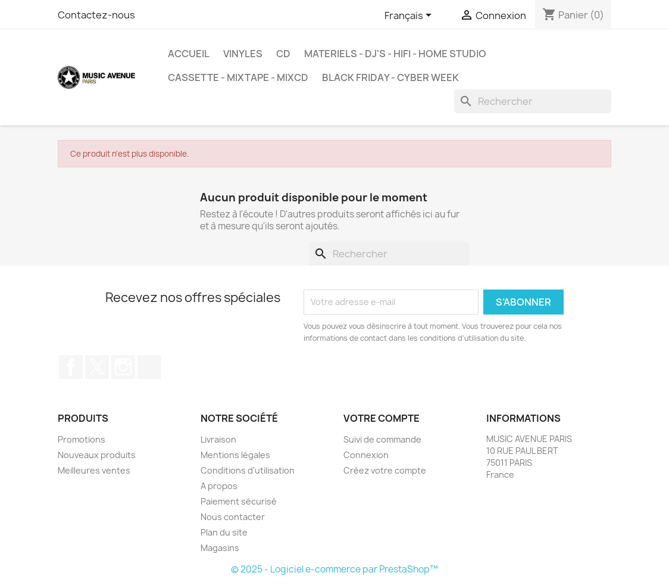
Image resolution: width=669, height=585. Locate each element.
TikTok (149, 367)
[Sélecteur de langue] (410, 16)
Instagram (123, 367)
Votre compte (381, 418)
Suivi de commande (382, 439)
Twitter (97, 367)
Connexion (366, 454)
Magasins (220, 547)
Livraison (218, 439)
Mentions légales (235, 454)
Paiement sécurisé (239, 501)
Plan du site (224, 532)
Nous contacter (233, 516)
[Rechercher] (532, 101)
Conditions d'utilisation (248, 470)
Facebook (71, 367)
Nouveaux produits (97, 454)
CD (283, 53)
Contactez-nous (96, 14)
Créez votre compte (384, 470)
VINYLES (242, 53)
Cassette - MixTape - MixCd (238, 77)
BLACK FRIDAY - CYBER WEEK (390, 77)
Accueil (189, 53)
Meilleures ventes (94, 470)
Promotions (81, 439)
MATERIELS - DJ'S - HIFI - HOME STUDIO (395, 53)
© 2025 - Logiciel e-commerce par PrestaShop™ (334, 569)
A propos (219, 485)
